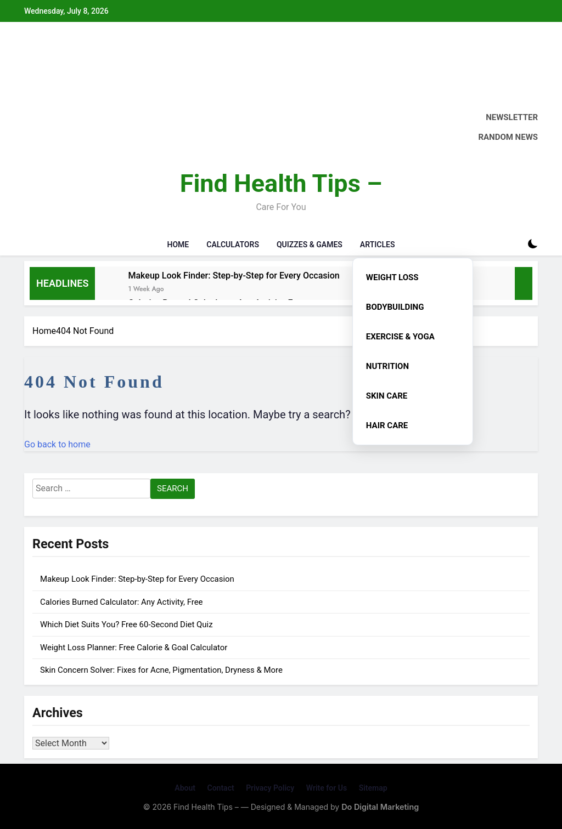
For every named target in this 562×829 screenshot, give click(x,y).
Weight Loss (392, 277)
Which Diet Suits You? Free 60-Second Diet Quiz (126, 624)
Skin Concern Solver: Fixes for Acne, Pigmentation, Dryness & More (161, 670)
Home (178, 244)
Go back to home (57, 444)
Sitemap (373, 787)
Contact (220, 787)
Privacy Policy (270, 787)
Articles (377, 244)
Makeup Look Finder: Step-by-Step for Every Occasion (233, 275)
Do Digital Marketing (380, 806)
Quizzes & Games (309, 244)
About (185, 787)
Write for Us (326, 787)
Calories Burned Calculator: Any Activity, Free (121, 602)
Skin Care (386, 396)
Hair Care (387, 425)
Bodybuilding (395, 307)
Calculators (232, 244)
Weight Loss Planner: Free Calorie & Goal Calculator (133, 647)
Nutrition (387, 366)
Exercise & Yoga (400, 337)
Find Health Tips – (281, 183)
